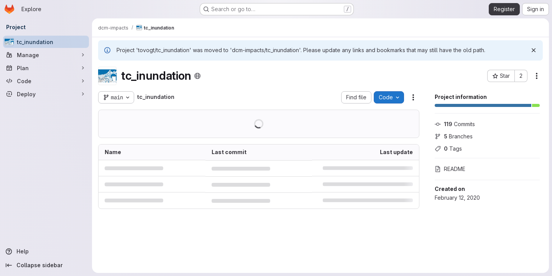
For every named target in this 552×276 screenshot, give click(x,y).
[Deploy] (46, 94)
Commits (455, 124)
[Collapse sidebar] (46, 265)
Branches (454, 136)
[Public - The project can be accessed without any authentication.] (197, 76)
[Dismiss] (533, 50)
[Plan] (46, 68)
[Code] (46, 81)
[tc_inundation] (46, 42)
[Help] (46, 251)
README (450, 169)
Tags (448, 148)
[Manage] (46, 55)
